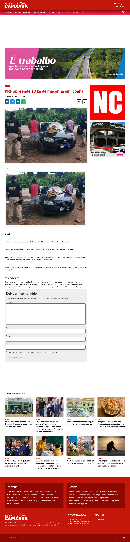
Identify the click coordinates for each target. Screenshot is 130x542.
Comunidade (17, 494)
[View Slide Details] (65, 63)
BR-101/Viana (45, 491)
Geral (47, 498)
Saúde (9, 504)
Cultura (26, 494)
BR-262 (60, 12)
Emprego (10, 498)
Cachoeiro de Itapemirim (23, 12)
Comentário (10, 302)
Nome (8, 328)
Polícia (68, 12)
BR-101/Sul (34, 491)
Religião (36, 501)
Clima (9, 494)
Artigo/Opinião (22, 491)
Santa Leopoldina (75, 501)
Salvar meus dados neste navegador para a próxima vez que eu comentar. (34, 352)
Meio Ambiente (12, 501)
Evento (40, 498)
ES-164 (18, 498)
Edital (42, 494)
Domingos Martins (99, 494)
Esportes (33, 498)
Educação (49, 494)
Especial (25, 498)
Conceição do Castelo (83, 494)
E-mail (9, 336)
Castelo (72, 494)
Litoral (71, 498)
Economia (34, 494)
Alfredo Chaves (87, 491)
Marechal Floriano (39, 12)
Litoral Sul (51, 12)
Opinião (83, 12)
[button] (123, 12)
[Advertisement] (65, 30)
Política (75, 12)
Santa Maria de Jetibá (90, 501)
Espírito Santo (113, 494)
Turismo (16, 504)
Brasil (96, 491)
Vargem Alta (8, 12)
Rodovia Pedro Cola (48, 501)
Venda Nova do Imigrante (78, 504)
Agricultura (11, 491)
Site (7, 344)
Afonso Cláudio (74, 491)
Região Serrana (104, 498)
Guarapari (54, 498)
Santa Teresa (104, 501)
